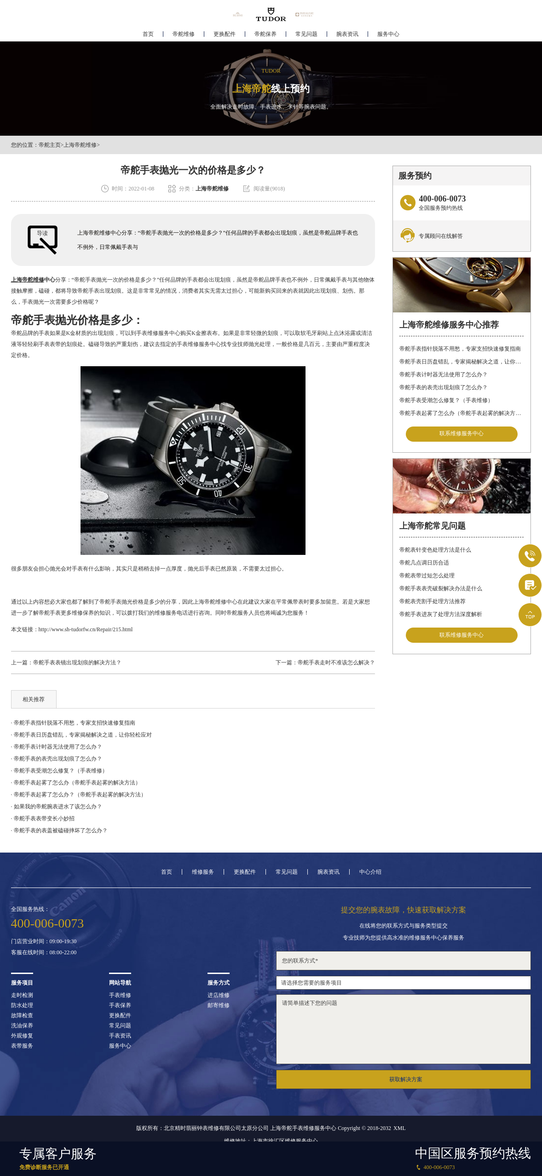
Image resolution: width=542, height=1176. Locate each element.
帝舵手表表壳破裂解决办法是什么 (440, 589)
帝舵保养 (265, 35)
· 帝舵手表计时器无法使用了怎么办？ (56, 747)
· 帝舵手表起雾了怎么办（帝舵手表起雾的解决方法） (76, 782)
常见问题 (306, 35)
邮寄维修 (219, 1005)
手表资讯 (120, 1035)
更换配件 (224, 35)
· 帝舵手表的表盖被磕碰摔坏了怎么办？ (59, 830)
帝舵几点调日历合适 (424, 563)
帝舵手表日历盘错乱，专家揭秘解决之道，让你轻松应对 (461, 361)
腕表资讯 (347, 35)
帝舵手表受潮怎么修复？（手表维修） (446, 400)
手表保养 (120, 1005)
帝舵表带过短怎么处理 (427, 576)
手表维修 (120, 995)
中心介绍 (370, 872)
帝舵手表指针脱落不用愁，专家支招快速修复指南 (460, 349)
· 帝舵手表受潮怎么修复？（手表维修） (59, 770)
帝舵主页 (50, 145)
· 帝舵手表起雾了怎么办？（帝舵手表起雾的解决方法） (78, 794)
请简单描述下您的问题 (403, 1029)
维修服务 (203, 872)
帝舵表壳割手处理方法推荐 (432, 602)
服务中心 (388, 35)
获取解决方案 (405, 1079)
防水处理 (22, 1005)
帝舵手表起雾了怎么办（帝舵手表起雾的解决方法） (461, 413)
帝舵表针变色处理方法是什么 (435, 550)
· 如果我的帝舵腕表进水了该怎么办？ (56, 806)
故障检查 (22, 1015)
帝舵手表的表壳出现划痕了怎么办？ (443, 387)
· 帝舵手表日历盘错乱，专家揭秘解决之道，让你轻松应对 (81, 735)
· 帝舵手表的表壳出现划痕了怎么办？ (56, 758)
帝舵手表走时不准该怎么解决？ (336, 662)
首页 (148, 35)
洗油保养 (22, 1025)
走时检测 (22, 995)
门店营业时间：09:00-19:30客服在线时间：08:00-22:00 (44, 947)
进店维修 (219, 995)
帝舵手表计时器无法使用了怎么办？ (443, 374)
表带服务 (22, 1046)
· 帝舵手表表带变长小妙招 (43, 818)
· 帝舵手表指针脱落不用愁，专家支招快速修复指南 (73, 723)
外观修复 (22, 1035)
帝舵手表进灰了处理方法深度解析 (440, 614)
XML (399, 1128)
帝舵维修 (184, 35)
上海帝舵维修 (80, 145)
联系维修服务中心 (461, 434)
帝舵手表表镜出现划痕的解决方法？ (77, 662)
